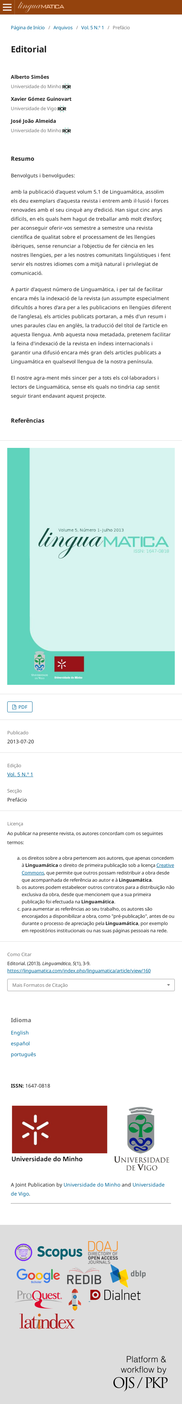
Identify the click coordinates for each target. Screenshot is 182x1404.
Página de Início (28, 27)
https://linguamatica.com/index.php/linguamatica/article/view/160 (79, 970)
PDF (22, 707)
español (20, 1043)
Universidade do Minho (92, 1184)
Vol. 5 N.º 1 (92, 27)
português (23, 1054)
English (20, 1032)
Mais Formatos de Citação (40, 985)
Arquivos (63, 27)
